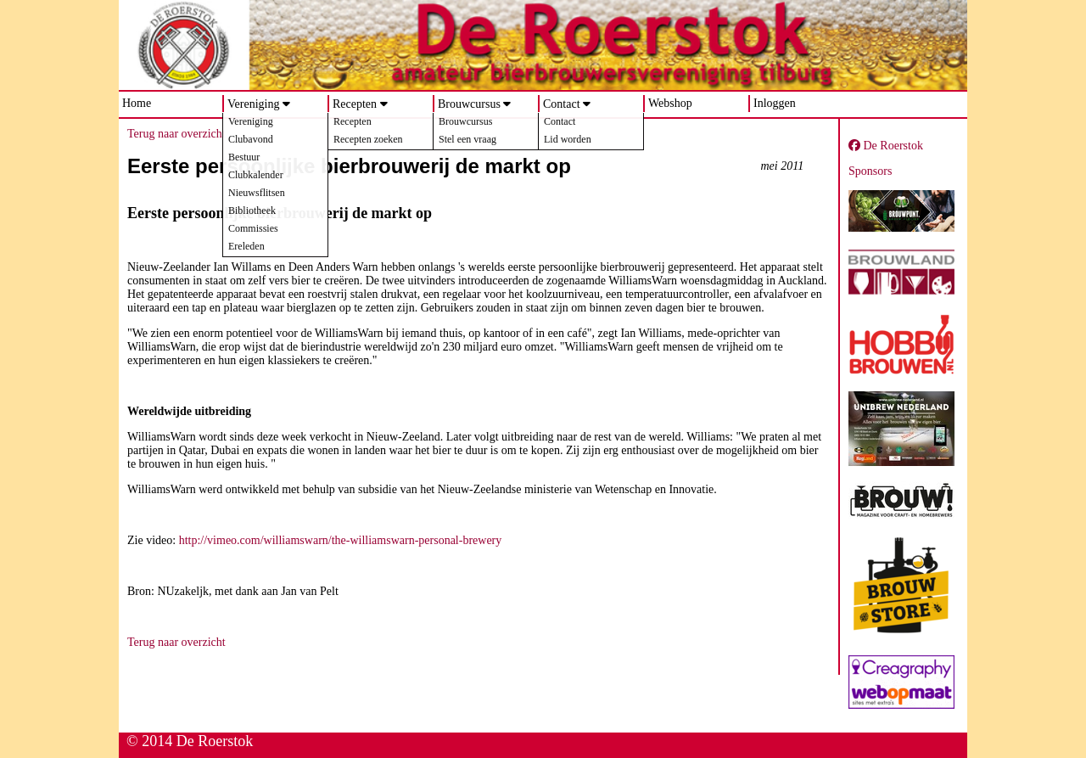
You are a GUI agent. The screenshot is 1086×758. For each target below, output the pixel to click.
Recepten (355, 104)
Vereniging (253, 104)
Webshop (670, 103)
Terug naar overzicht (176, 133)
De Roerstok (885, 145)
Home (136, 103)
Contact (561, 104)
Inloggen (774, 103)
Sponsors (870, 171)
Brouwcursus (469, 104)
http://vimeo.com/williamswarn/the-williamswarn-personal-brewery (340, 540)
